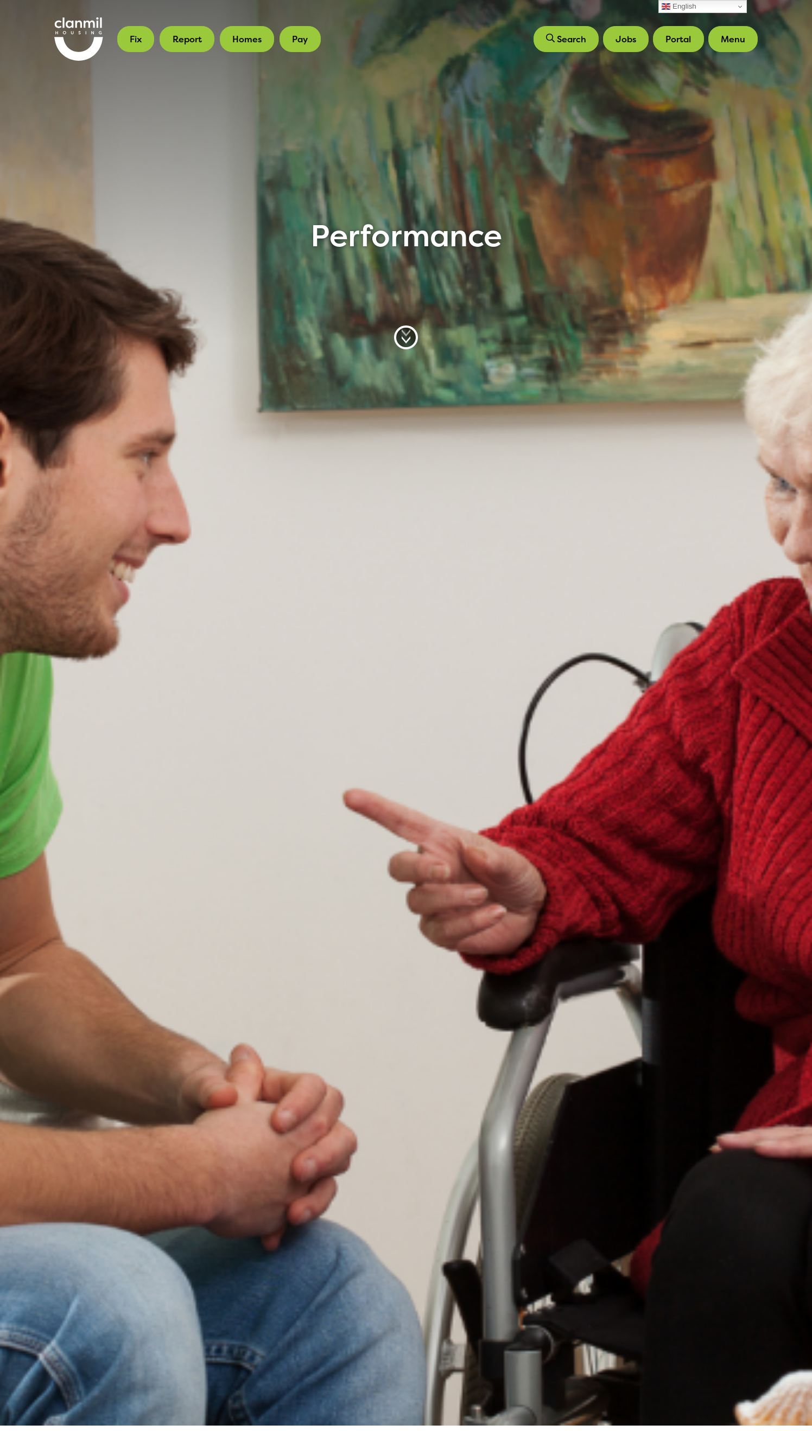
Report (187, 39)
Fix (136, 39)
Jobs (626, 39)
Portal (678, 39)
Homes (247, 39)
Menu (733, 39)
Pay (300, 39)
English (679, 6)
